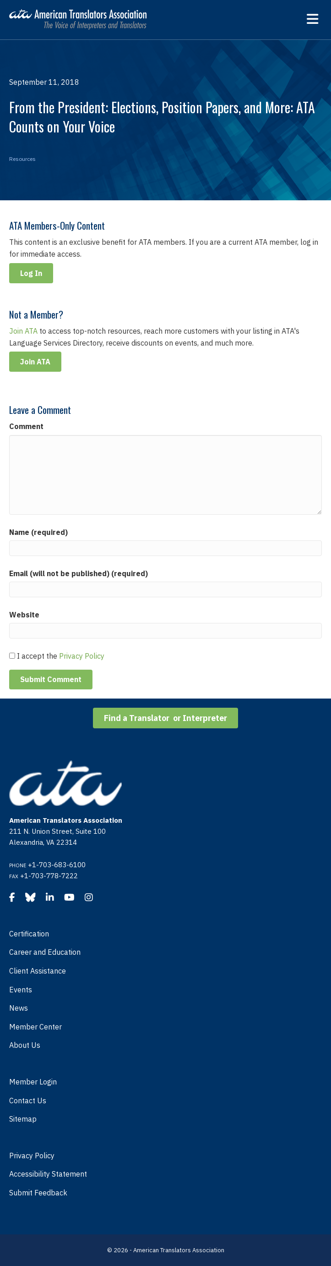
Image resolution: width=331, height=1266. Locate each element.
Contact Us (27, 1100)
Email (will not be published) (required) (78, 573)
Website (24, 614)
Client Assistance (37, 970)
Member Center (35, 1026)
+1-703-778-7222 (49, 875)
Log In (31, 273)
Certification (29, 933)
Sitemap (23, 1118)
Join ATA (23, 331)
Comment (26, 426)
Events (20, 989)
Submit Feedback (38, 1192)
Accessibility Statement (48, 1173)
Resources (22, 158)
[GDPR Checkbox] (12, 656)
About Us (24, 1045)
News (18, 1008)
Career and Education (45, 952)
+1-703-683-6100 (57, 864)
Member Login (33, 1081)
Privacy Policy (81, 656)
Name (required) (38, 532)
